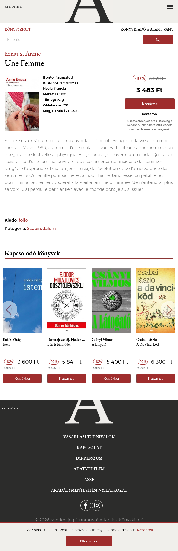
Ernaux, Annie (23, 53)
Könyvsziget (18, 29)
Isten (6, 344)
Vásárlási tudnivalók (89, 437)
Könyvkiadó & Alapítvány (147, 29)
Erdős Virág (12, 340)
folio (23, 220)
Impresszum (89, 458)
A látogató (99, 344)
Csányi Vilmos (102, 340)
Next (169, 309)
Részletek (145, 530)
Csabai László (146, 340)
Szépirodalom (41, 228)
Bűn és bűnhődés (59, 344)
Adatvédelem (89, 468)
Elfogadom (89, 541)
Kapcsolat (89, 447)
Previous (8, 309)
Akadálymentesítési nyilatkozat (89, 490)
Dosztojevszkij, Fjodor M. (66, 340)
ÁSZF (89, 479)
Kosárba (150, 104)
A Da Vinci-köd (147, 344)
